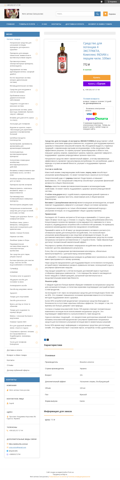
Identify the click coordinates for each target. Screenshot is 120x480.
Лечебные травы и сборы (19, 240)
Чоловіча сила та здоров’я (20, 276)
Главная (10, 24)
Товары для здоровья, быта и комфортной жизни (21, 218)
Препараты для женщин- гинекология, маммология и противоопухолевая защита (20, 55)
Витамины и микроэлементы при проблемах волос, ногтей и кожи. (22, 173)
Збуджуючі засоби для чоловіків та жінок (19, 281)
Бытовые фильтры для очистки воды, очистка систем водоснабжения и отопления (22, 262)
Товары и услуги (27, 24)
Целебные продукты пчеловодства (17, 139)
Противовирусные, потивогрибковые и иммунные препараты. (21, 199)
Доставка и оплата (75, 24)
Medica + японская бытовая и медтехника (21, 317)
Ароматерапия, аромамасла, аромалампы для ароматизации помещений (21, 146)
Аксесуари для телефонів (20, 124)
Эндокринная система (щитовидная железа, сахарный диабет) (22, 72)
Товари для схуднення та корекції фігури (20, 311)
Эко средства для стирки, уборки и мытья (20, 255)
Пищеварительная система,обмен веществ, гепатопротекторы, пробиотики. (19, 247)
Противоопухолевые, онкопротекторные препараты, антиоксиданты (21, 64)
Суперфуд (14, 268)
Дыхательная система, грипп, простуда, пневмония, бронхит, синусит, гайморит (22, 112)
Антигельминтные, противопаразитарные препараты (18, 154)
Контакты (56, 24)
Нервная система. (17, 236)
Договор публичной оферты (33, 30)
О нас (44, 24)
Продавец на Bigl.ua (60, 474)
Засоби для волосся (18, 300)
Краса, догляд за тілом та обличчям (20, 305)
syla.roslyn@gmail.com (17, 447)
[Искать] (97, 14)
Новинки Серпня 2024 (18, 322)
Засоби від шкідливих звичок (21, 289)
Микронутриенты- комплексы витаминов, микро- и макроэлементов (21, 190)
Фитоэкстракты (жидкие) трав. (21, 205)
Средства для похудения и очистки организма (20, 91)
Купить (96, 77)
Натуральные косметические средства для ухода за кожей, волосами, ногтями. (21, 210)
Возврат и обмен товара (100, 24)
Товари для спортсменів (19, 297)
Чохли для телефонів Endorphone (18, 343)
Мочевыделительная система (21, 86)
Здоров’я (13, 293)
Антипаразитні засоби (18, 285)
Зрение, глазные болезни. (19, 233)
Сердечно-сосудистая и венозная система (19, 105)
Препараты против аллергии (21, 185)
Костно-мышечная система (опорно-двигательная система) (20, 80)
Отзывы (11, 30)
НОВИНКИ (14, 272)
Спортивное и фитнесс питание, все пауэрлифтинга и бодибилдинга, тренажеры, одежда (22, 335)
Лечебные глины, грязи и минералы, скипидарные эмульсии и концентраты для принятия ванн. (21, 226)
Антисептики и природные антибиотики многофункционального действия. (20, 163)
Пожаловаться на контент (58, 477)
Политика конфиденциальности (79, 477)
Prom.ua (71, 472)
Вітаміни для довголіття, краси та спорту (22, 119)
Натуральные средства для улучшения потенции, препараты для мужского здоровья (20, 46)
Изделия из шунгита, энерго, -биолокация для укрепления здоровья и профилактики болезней (21, 131)
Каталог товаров (13, 39)
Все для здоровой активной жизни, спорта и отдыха (20, 327)
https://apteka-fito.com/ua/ (18, 444)
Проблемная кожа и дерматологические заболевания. (17, 98)
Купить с (96, 84)
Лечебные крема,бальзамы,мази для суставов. (22, 180)
